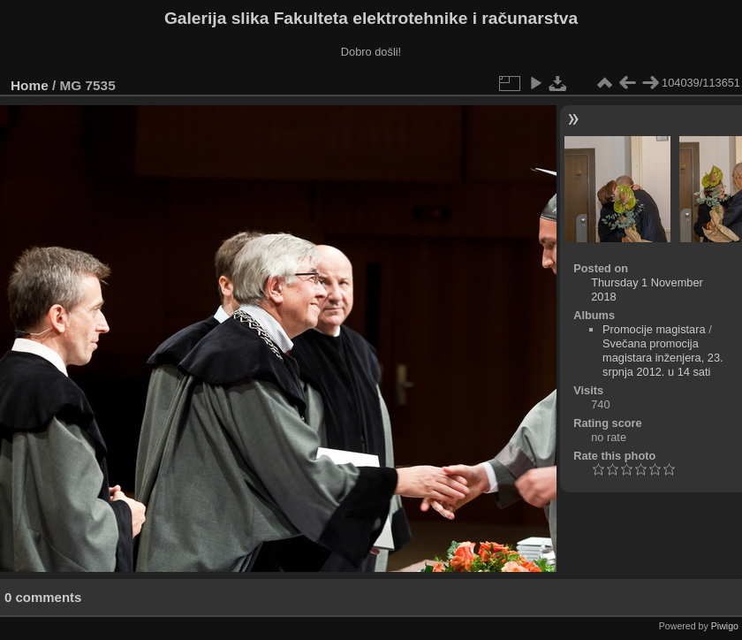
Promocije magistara (654, 329)
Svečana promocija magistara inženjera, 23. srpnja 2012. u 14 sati (662, 357)
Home (30, 85)
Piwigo (724, 626)
